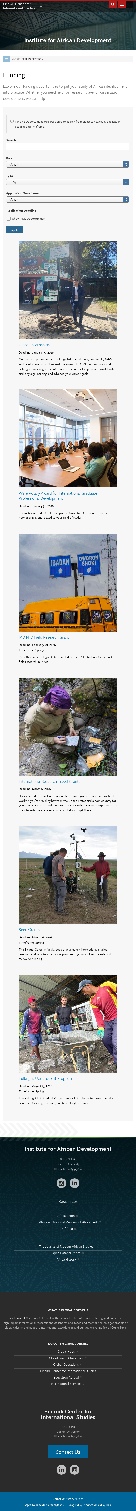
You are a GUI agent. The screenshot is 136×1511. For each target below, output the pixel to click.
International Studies (20, 6)
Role (9, 158)
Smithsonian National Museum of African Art (68, 1222)
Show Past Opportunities (28, 218)
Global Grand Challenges (68, 1357)
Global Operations (68, 1364)
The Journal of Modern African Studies (68, 1246)
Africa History (68, 1259)
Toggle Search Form (113, 4)
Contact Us (68, 1452)
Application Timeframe (22, 193)
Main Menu (122, 4)
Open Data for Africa (68, 1252)
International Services (68, 1383)
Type (9, 175)
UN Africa (68, 1228)
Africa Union (68, 1215)
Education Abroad (68, 1377)
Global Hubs (68, 1351)
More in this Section (23, 59)
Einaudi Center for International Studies (68, 1370)
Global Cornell (129, 4)
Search (11, 140)
